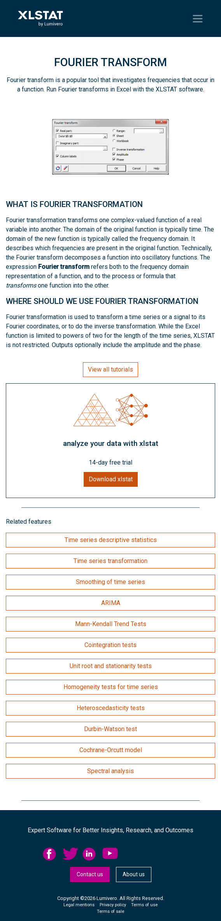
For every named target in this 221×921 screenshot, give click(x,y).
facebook (50, 854)
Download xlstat (111, 479)
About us (134, 874)
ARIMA (110, 603)
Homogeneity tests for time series (110, 687)
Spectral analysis (110, 771)
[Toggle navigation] (198, 18)
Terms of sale (110, 911)
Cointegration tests (110, 645)
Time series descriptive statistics (111, 540)
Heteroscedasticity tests (111, 708)
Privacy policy (113, 904)
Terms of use (144, 904)
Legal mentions (79, 904)
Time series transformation (110, 561)
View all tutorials (110, 369)
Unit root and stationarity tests (111, 666)
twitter (70, 854)
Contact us (90, 874)
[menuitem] (53, 854)
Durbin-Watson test (110, 729)
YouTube (110, 854)
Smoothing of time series (110, 582)
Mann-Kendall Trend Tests (110, 624)
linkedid (90, 854)
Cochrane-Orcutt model (110, 750)
